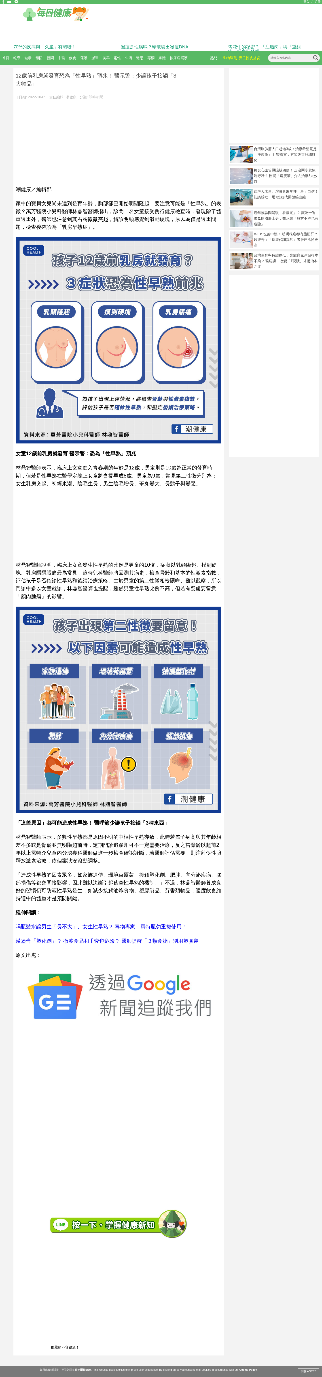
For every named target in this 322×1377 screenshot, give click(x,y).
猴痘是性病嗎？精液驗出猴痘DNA (154, 46)
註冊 (318, 2)
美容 (106, 58)
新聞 (50, 58)
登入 (306, 2)
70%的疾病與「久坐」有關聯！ (44, 46)
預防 (39, 58)
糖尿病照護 (179, 58)
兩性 (117, 58)
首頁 (5, 58)
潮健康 (71, 97)
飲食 (72, 58)
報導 (16, 58)
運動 (83, 58)
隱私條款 (85, 1369)
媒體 (162, 58)
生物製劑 (230, 58)
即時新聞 (96, 97)
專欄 (151, 58)
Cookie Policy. (248, 1369)
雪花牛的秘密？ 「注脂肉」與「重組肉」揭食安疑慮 (264, 49)
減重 (95, 58)
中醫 (61, 58)
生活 (128, 58)
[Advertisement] (42, 140)
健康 (28, 58)
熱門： (215, 58)
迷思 (139, 58)
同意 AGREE (308, 1371)
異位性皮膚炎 (249, 58)
